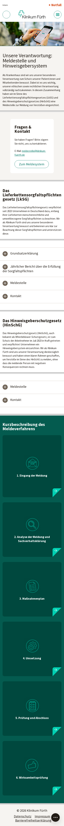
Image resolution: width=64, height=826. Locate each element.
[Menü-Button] (57, 14)
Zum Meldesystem (31, 164)
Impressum (42, 816)
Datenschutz (22, 816)
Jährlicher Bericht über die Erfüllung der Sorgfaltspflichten (32, 269)
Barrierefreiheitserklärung (33, 820)
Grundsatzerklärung (24, 253)
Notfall (56, 5)
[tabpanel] (32, 34)
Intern (5, 5)
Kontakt (15, 296)
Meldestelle (18, 283)
